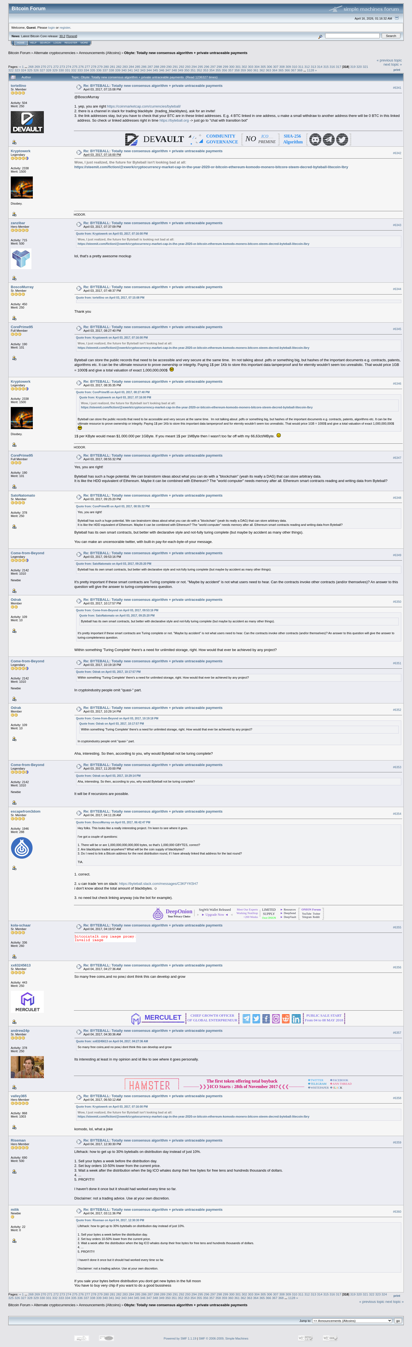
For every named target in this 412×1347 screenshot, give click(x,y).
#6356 (397, 967)
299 (225, 66)
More (84, 42)
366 (287, 70)
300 (232, 66)
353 (205, 70)
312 (307, 66)
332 (74, 70)
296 (207, 66)
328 (49, 70)
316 (332, 66)
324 (23, 70)
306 (269, 66)
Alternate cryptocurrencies (55, 53)
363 (268, 70)
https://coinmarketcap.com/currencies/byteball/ (144, 106)
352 (199, 70)
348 (174, 70)
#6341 (397, 87)
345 (155, 70)
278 (94, 66)
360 (249, 70)
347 (168, 70)
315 (326, 66)
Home (21, 42)
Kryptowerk (21, 151)
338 (111, 70)
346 (161, 70)
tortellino (18, 86)
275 (75, 66)
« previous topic (389, 60)
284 (131, 66)
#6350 (397, 602)
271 (49, 66)
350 (186, 70)
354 (212, 70)
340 (124, 70)
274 (68, 66)
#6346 (397, 383)
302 (244, 66)
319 (353, 66)
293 (188, 66)
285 (137, 66)
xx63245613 (21, 965)
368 (300, 70)
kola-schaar (21, 925)
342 (136, 70)
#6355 (397, 927)
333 (80, 70)
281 (112, 66)
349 (180, 70)
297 (213, 66)
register (65, 27)
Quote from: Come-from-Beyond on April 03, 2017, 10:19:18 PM (117, 718)
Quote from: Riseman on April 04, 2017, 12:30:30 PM (110, 1220)
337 (105, 70)
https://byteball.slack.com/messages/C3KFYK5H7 (158, 884)
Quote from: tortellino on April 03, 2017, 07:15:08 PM (110, 297)
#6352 (397, 709)
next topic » (393, 64)
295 (200, 66)
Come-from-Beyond (27, 553)
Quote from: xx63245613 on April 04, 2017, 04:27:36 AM (112, 1041)
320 (359, 66)
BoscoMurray (22, 287)
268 (31, 66)
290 (169, 66)
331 (67, 70)
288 (156, 66)
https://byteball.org (174, 120)
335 (92, 70)
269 (37, 66)
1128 (310, 70)
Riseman (18, 1140)
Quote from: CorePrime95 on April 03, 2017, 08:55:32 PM (113, 506)
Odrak (16, 600)
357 (231, 70)
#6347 (397, 457)
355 (218, 70)
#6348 (397, 497)
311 (301, 66)
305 (263, 66)
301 (238, 66)
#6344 (397, 289)
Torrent (71, 36)
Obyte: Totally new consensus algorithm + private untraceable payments (185, 53)
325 (30, 70)
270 (43, 66)
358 (237, 70)
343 (143, 70)
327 (42, 70)
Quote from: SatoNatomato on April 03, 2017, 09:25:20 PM (113, 563)
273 (62, 66)
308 (282, 66)
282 (119, 66)
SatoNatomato (23, 495)
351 (193, 70)
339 (118, 70)
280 (106, 66)
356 (224, 70)
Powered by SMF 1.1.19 (180, 1338)
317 (338, 66)
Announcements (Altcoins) (100, 53)
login (51, 27)
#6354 (397, 813)
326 (36, 70)
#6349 (397, 555)
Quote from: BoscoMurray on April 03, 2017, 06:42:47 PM (113, 822)
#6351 (397, 663)
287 (150, 66)
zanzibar (18, 223)
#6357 (397, 1032)
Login (57, 42)
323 (17, 70)
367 (293, 70)
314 (319, 66)
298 (219, 66)
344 (149, 70)
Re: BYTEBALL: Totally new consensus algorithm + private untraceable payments (153, 86)
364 (274, 70)
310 (294, 66)
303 (250, 66)
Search (45, 42)
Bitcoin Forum (19, 53)
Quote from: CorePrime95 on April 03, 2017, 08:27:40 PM (113, 392)
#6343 (397, 225)
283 (125, 66)
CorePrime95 (22, 327)
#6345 (397, 329)
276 (81, 66)
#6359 (397, 1142)
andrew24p (20, 1031)
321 (365, 66)
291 (175, 66)
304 (257, 66)
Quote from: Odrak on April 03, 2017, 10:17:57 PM (108, 671)
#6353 (397, 767)
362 (262, 70)
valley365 (19, 1096)
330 (61, 70)
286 (144, 66)
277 (87, 66)
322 (11, 70)
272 (56, 66)
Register (71, 42)
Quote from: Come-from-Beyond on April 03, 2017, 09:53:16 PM (117, 610)
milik (15, 1209)
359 (243, 70)
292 (181, 66)
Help (33, 42)
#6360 (397, 1211)
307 (276, 66)
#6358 (397, 1098)
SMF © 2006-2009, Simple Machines (223, 1338)
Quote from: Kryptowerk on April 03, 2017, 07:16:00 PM (112, 233)
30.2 (62, 36)
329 (55, 70)
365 (281, 70)
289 (162, 66)
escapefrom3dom (26, 811)
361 (256, 70)
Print (397, 69)
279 (100, 66)
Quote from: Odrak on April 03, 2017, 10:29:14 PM (108, 775)
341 (130, 70)
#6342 (397, 153)
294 (194, 66)
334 (86, 70)
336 (99, 70)
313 (313, 66)
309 (288, 66)
